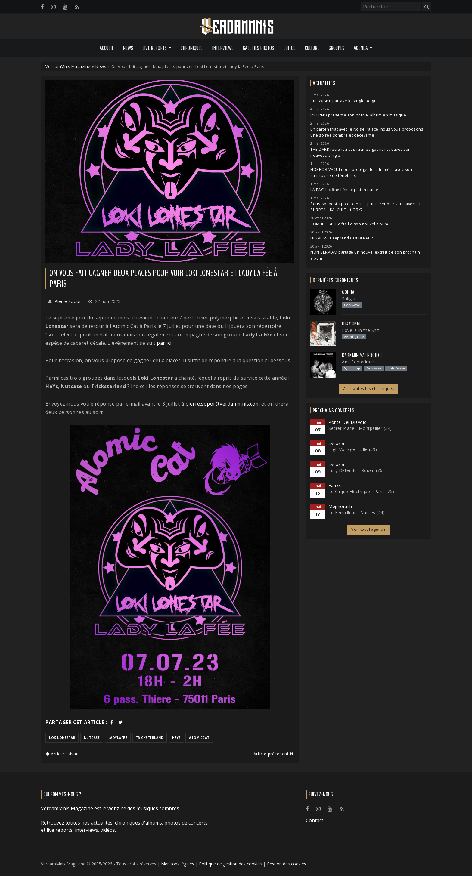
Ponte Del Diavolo (347, 422)
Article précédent (273, 754)
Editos (289, 48)
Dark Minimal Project (362, 355)
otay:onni (351, 323)
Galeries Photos (258, 48)
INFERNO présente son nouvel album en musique (358, 115)
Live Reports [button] (154, 48)
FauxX (334, 485)
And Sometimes (358, 362)
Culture (312, 48)
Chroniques (192, 48)
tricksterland (150, 738)
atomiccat (199, 738)
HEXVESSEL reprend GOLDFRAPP (341, 238)
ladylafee (117, 738)
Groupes (336, 48)
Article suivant (62, 754)
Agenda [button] (361, 48)
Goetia (348, 292)
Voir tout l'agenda (368, 529)
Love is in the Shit (360, 330)
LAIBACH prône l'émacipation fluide (344, 189)
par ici (164, 343)
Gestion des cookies (286, 864)
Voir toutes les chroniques (368, 388)
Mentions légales (177, 864)
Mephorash (340, 506)
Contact (314, 820)
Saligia (349, 298)
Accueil (106, 48)
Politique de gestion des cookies (230, 864)
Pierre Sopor (67, 301)
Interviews (223, 48)
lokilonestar (62, 738)
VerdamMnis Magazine (68, 66)
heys (176, 738)
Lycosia (336, 443)
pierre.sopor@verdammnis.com (222, 403)
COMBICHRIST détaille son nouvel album (349, 224)
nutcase (92, 738)
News (128, 48)
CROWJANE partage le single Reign (343, 100)
